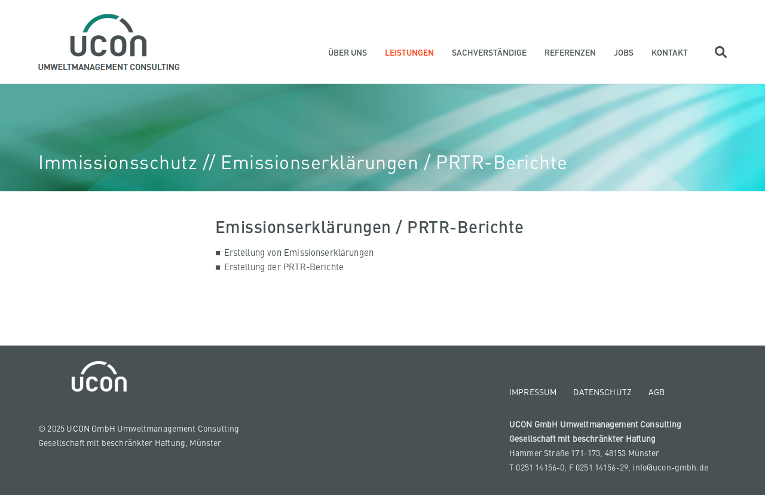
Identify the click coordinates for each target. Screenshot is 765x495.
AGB (656, 392)
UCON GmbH (90, 428)
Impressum (532, 392)
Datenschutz (602, 392)
